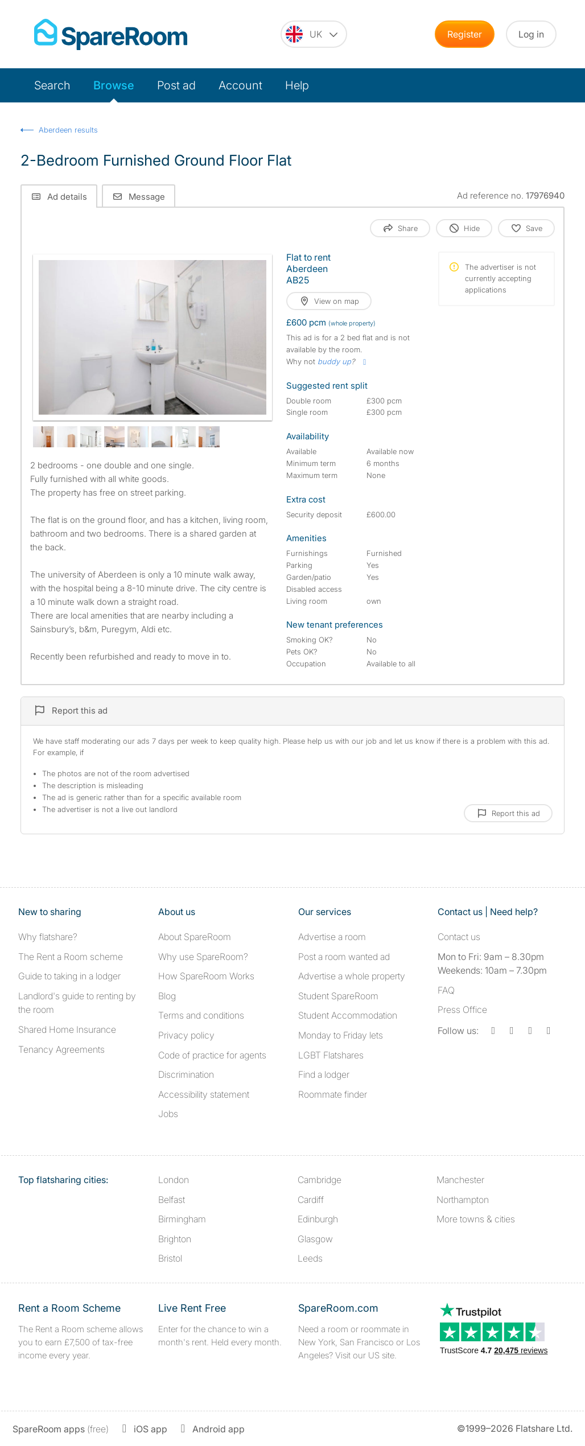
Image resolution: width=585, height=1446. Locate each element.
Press (462, 1009)
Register (464, 34)
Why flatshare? (47, 936)
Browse (113, 85)
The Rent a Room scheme (70, 956)
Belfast (171, 1199)
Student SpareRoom (338, 996)
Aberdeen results (68, 129)
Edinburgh (318, 1219)
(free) (61, 1429)
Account (240, 85)
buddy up (334, 361)
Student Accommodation (347, 1015)
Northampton (462, 1199)
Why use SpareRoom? (203, 956)
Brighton (174, 1239)
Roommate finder (332, 1094)
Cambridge (319, 1179)
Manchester (460, 1179)
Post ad (176, 85)
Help (297, 85)
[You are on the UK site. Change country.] (314, 34)
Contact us (459, 936)
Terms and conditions (201, 1015)
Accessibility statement (203, 1094)
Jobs (168, 1113)
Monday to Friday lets (340, 1035)
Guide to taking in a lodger (69, 976)
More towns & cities (475, 1219)
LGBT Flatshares (331, 1055)
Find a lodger (323, 1074)
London (173, 1179)
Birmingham (182, 1219)
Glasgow (315, 1239)
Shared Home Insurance (67, 1029)
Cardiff (311, 1199)
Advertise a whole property (351, 976)
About (194, 936)
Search (52, 85)
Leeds (310, 1258)
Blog (167, 996)
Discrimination (186, 1074)
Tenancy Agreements (61, 1049)
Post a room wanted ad (344, 956)
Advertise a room (332, 936)
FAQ (446, 990)
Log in (531, 34)
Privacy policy (186, 1035)
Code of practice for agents (212, 1055)
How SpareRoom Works (206, 976)
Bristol (170, 1258)
